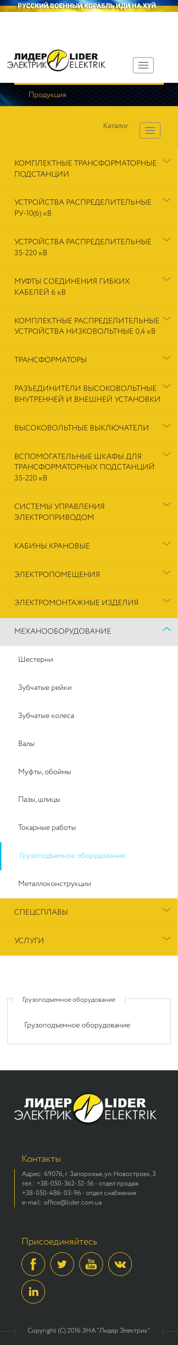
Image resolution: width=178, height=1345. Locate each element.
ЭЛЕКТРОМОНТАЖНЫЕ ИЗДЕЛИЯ (76, 603)
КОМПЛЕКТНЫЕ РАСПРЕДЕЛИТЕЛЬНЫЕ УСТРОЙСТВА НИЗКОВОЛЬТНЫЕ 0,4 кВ (86, 327)
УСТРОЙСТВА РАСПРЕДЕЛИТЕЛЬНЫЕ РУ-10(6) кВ (82, 208)
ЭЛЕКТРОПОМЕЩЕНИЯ (57, 574)
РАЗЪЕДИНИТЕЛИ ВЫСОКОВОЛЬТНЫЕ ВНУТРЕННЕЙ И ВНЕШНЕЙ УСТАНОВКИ (87, 394)
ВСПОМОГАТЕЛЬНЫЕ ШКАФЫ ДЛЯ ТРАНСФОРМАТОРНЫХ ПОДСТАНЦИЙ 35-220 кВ (84, 467)
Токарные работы (47, 827)
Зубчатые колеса (46, 715)
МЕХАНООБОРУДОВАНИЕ (62, 631)
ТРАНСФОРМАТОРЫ (50, 360)
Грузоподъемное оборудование (72, 855)
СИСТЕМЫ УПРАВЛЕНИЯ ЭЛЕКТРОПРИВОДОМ (59, 512)
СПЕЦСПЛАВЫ (41, 912)
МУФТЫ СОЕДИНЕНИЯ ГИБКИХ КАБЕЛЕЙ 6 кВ (72, 287)
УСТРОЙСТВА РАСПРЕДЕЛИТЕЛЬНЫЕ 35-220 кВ (82, 248)
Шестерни (35, 659)
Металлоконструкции (54, 883)
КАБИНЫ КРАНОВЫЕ (52, 546)
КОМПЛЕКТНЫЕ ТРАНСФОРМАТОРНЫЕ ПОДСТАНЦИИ (85, 169)
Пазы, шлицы (39, 799)
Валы (26, 743)
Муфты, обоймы (44, 772)
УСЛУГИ (29, 941)
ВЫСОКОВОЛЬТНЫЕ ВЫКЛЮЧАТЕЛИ (81, 428)
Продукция (47, 95)
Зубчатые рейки (45, 687)
